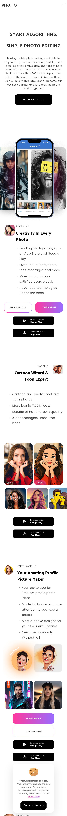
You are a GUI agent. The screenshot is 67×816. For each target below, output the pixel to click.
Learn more (49, 307)
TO (9, 5)
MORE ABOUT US (33, 99)
